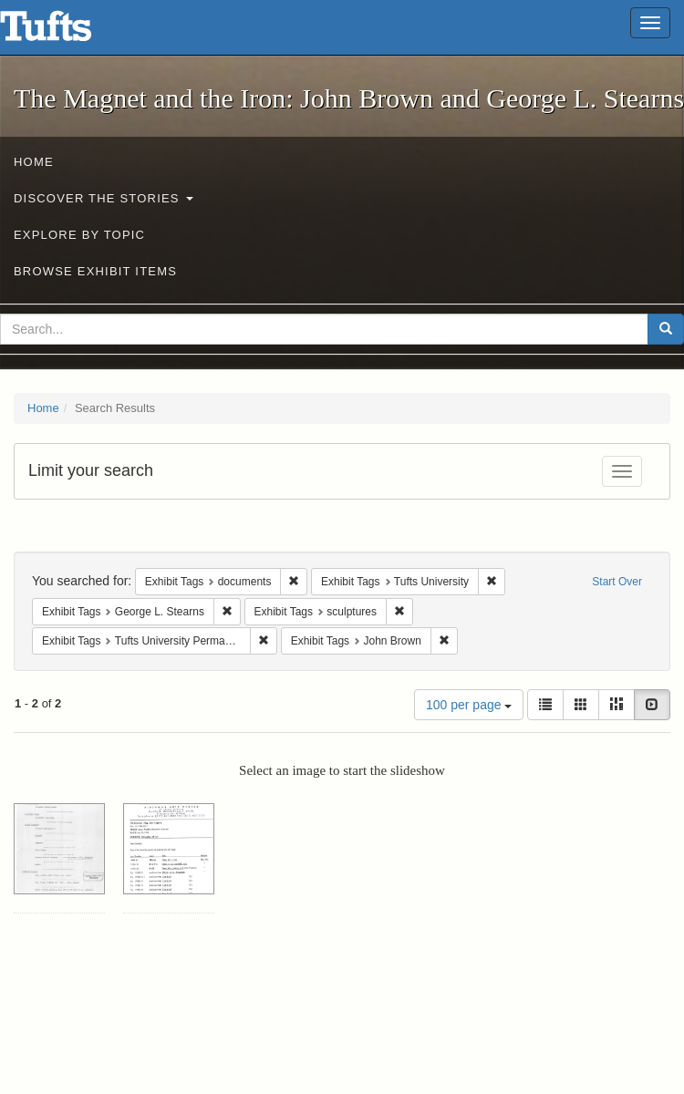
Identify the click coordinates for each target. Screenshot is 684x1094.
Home (34, 162)
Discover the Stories (103, 198)
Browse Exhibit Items (95, 271)
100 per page (469, 704)
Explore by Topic (79, 235)
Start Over (617, 581)
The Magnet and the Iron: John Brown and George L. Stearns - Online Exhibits (68, 32)
